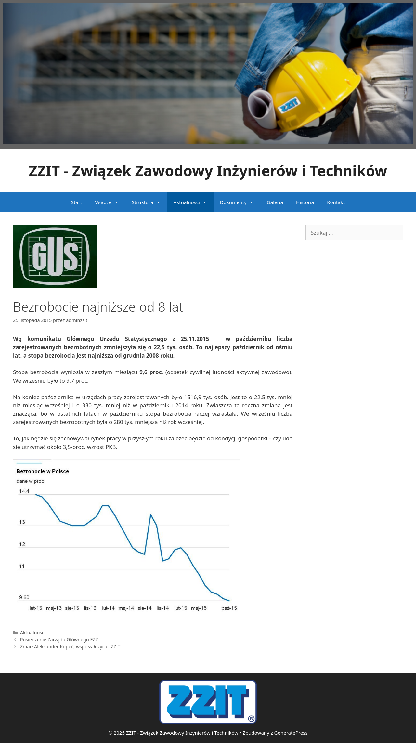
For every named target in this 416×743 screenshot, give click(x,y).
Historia (305, 202)
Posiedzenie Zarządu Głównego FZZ (59, 639)
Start (76, 202)
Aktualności (194, 202)
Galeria (275, 202)
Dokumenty (240, 202)
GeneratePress (291, 732)
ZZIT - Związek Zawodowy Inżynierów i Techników (208, 170)
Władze (110, 202)
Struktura (149, 202)
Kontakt (336, 202)
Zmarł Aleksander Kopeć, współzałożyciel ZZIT (70, 647)
